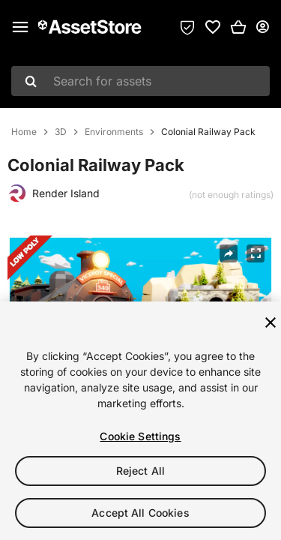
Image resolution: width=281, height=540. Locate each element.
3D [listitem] (61, 132)
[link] (213, 27)
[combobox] (140, 81)
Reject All (140, 471)
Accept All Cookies (140, 513)
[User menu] (262, 27)
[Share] (229, 253)
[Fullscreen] (256, 253)
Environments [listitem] (114, 132)
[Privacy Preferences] (187, 27)
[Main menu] (20, 27)
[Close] (271, 323)
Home (24, 132)
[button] (238, 27)
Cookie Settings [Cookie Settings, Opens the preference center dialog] (140, 436)
